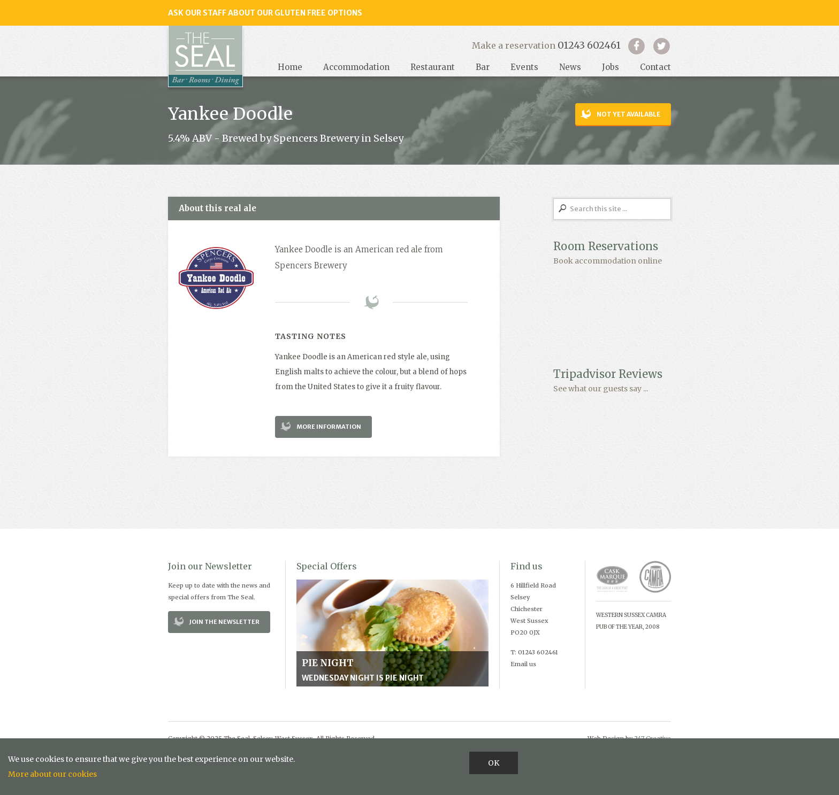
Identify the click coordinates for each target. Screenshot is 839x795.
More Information (328, 426)
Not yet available (628, 114)
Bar (483, 67)
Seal (205, 56)
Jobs (610, 67)
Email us (523, 664)
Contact (655, 67)
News (570, 67)
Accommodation (356, 67)
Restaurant (432, 67)
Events (524, 67)
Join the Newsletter (224, 622)
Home (290, 67)
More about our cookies (52, 774)
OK (493, 763)
